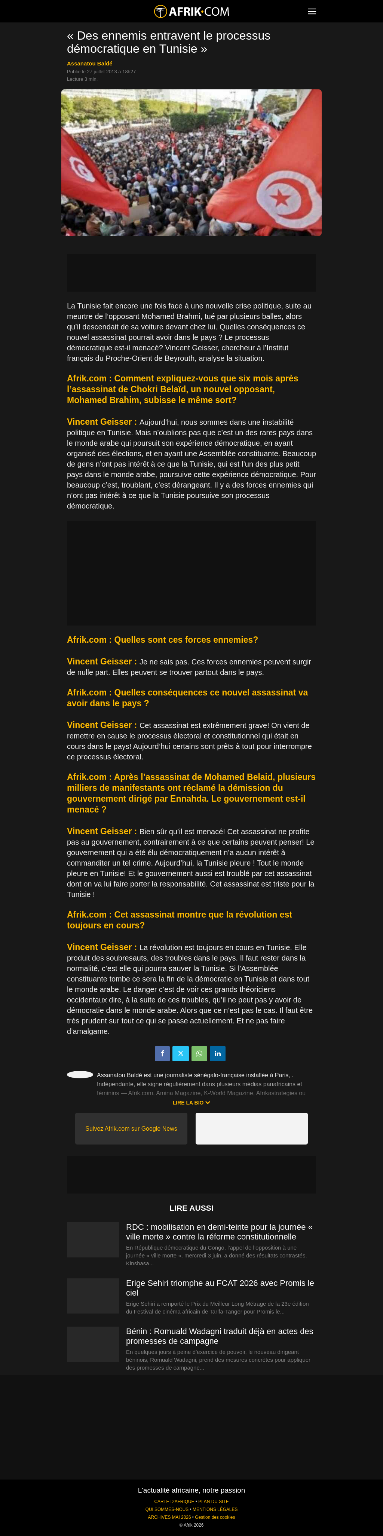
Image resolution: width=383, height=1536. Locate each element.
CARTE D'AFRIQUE (174, 1501)
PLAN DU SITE (213, 1501)
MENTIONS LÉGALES (215, 1509)
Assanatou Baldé (90, 63)
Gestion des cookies (215, 1517)
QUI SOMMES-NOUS (167, 1509)
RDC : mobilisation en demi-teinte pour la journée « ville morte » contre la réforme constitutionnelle (219, 1231)
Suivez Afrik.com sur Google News (131, 1128)
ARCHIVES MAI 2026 (169, 1517)
